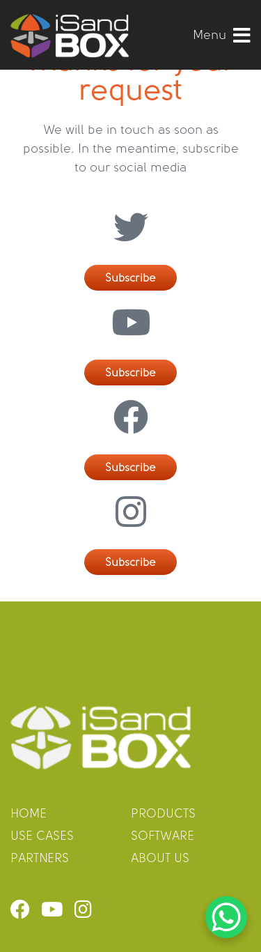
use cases (42, 836)
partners (39, 859)
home (28, 814)
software (162, 836)
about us (160, 859)
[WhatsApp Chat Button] (226, 917)
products (163, 814)
